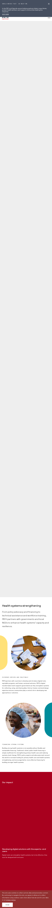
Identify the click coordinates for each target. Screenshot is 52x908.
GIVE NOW (5, 14)
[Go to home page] (5, 18)
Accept (7, 904)
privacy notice (11, 900)
